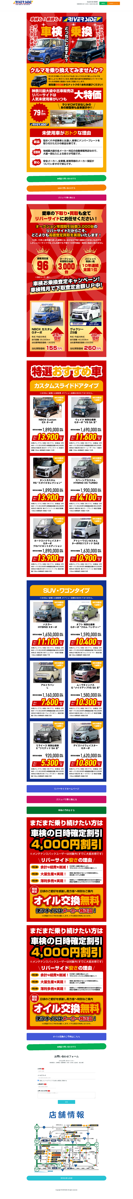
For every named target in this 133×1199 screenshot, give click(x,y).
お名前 (50, 1073)
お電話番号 (50, 1082)
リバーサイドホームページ (66, 788)
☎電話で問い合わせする (66, 178)
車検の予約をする (66, 809)
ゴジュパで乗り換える (66, 197)
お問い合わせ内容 (51, 1086)
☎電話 (103, 3)
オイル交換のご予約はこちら (66, 1036)
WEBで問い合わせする (66, 188)
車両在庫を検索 (66, 1179)
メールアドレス (51, 1077)
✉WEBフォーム (113, 3)
